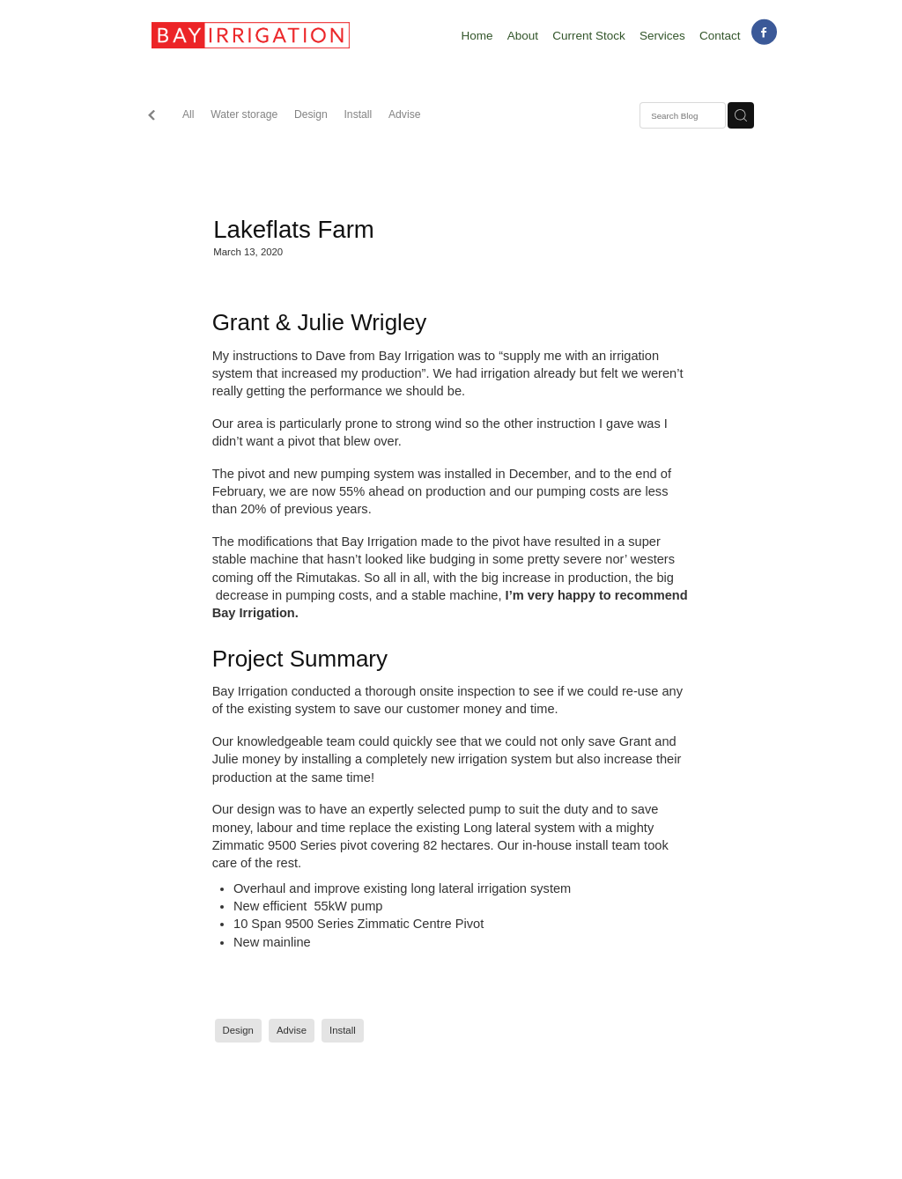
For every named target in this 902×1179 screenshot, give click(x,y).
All (188, 114)
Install (358, 114)
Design (311, 114)
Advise (404, 114)
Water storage (244, 114)
